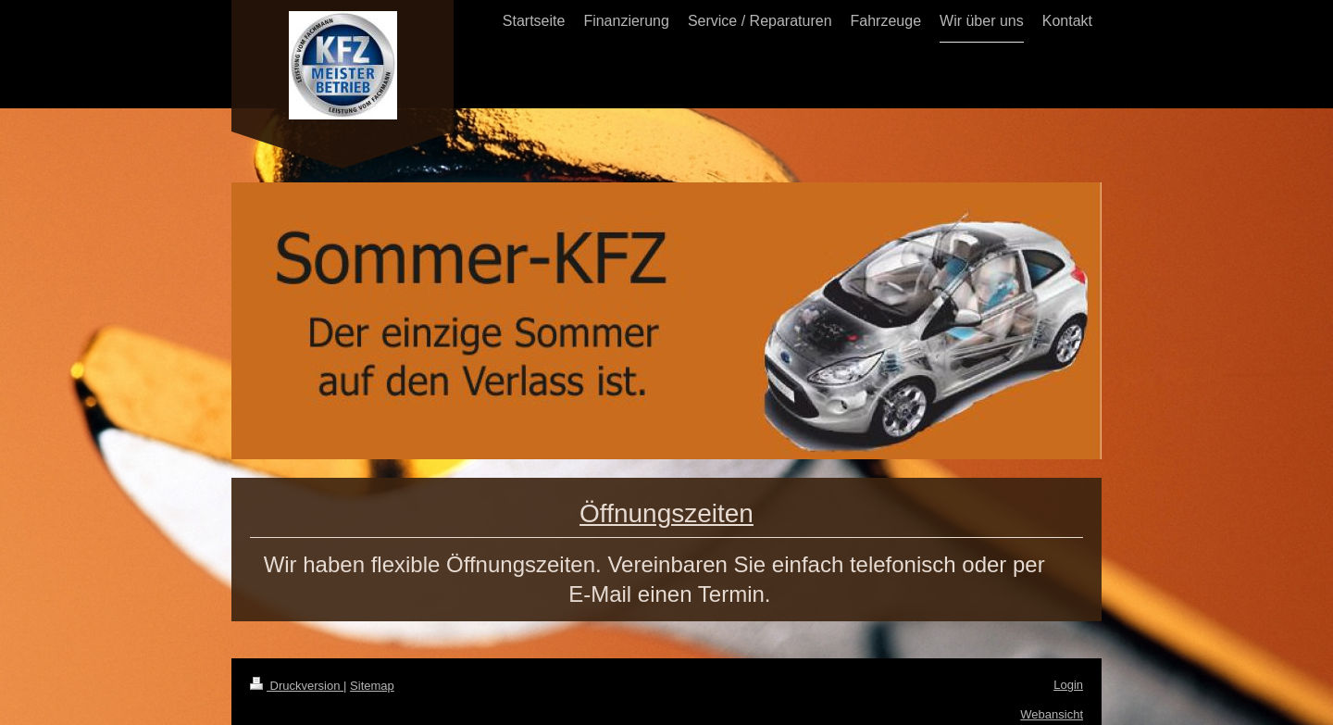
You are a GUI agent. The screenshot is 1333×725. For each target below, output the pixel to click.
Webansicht (1051, 714)
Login (1068, 685)
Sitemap (372, 686)
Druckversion (296, 686)
